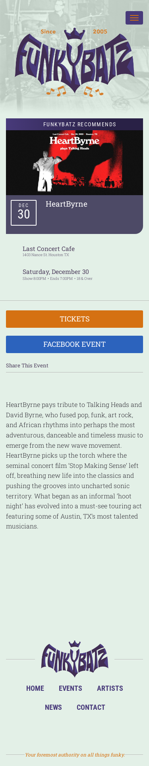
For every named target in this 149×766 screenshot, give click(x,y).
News (53, 707)
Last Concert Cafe (49, 249)
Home (35, 688)
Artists (110, 688)
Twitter (87, 730)
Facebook (62, 730)
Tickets (75, 318)
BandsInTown (36, 730)
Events (70, 688)
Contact (91, 707)
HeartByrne (66, 204)
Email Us (113, 730)
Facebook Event (74, 344)
